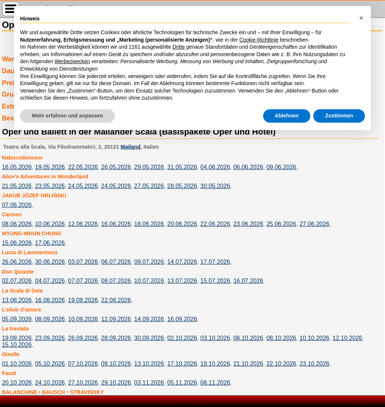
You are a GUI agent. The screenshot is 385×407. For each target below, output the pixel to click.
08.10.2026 (281, 338)
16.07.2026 (248, 281)
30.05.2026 (215, 186)
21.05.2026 (17, 186)
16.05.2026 (17, 167)
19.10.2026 (215, 364)
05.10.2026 (50, 364)
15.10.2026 (17, 345)
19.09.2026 (17, 338)
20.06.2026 (182, 224)
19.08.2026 (83, 300)
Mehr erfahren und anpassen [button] (67, 116)
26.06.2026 (17, 262)
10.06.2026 (50, 224)
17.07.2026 (215, 262)
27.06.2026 (314, 224)
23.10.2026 (314, 364)
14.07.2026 (182, 262)
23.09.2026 (50, 338)
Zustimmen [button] (339, 116)
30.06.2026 (50, 262)
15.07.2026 (215, 281)
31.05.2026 (182, 167)
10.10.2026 (314, 338)
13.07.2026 (182, 281)
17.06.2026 (50, 243)
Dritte (178, 47)
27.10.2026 (83, 382)
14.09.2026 (149, 319)
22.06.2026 (215, 224)
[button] (361, 18)
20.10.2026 (17, 382)
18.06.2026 (149, 224)
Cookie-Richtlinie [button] (258, 40)
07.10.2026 (83, 364)
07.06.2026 (17, 205)
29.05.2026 (149, 167)
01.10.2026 (17, 364)
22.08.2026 (116, 300)
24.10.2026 (50, 382)
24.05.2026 (83, 186)
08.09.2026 (50, 319)
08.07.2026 (116, 281)
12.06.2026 (83, 224)
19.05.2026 (50, 167)
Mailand (130, 147)
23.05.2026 (50, 186)
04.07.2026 (50, 281)
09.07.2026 (149, 262)
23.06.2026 (248, 224)
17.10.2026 (182, 364)
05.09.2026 (17, 319)
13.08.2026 (17, 300)
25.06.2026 (281, 224)
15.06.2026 (17, 243)
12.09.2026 (116, 319)
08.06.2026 (17, 224)
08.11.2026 (215, 382)
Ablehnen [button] (287, 116)
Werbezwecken (72, 61)
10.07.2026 (149, 281)
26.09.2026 (83, 338)
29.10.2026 (116, 382)
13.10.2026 (149, 364)
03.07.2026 (83, 262)
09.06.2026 (281, 167)
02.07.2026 (17, 281)
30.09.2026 (149, 338)
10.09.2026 (83, 319)
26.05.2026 (116, 167)
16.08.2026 (50, 300)
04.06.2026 (215, 167)
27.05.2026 (149, 186)
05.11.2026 (182, 382)
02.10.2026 (182, 338)
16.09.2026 (182, 319)
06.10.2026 (248, 338)
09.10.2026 (116, 364)
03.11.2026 (149, 382)
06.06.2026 (248, 167)
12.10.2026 (347, 338)
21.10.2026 (248, 364)
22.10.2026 (281, 364)
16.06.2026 (116, 224)
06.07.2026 (116, 262)
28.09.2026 (116, 338)
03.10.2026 (215, 338)
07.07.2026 (83, 281)
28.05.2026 (182, 186)
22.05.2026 (83, 167)
